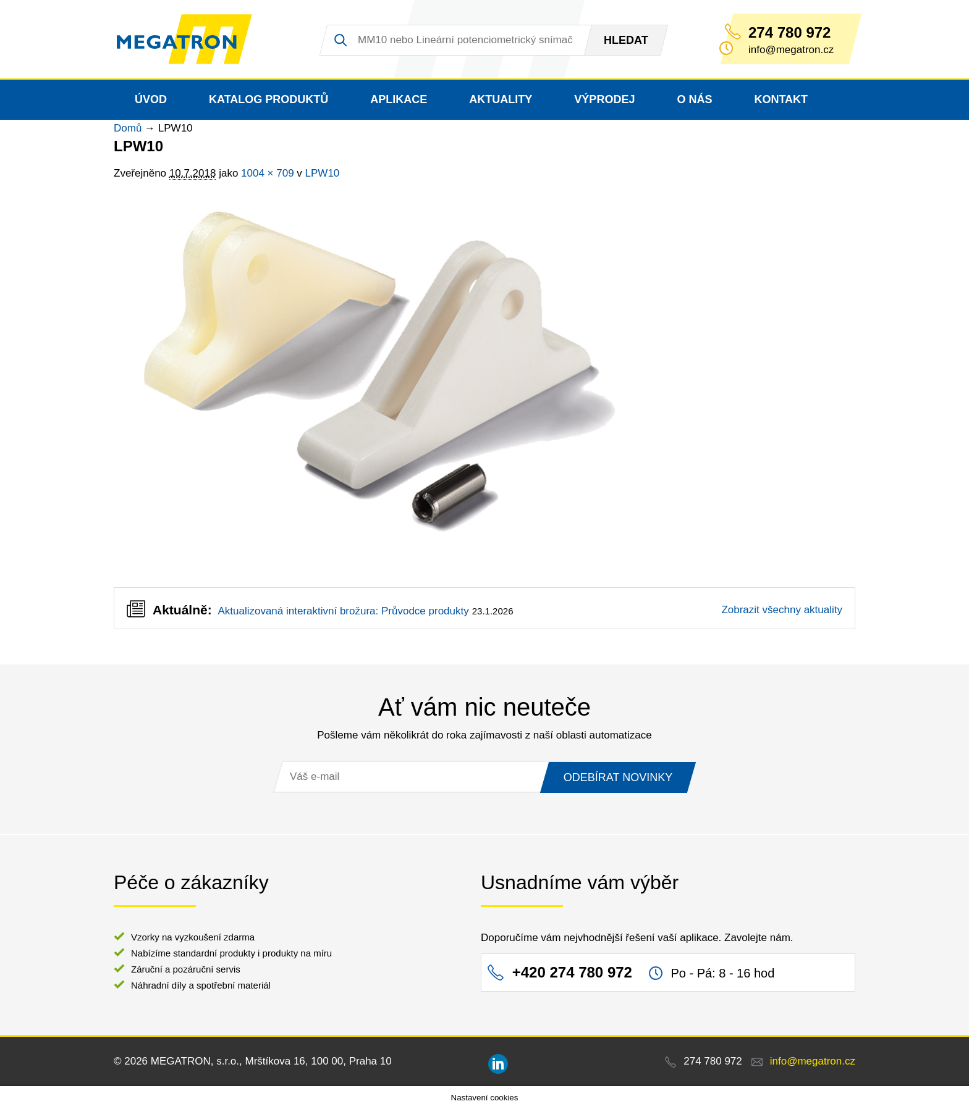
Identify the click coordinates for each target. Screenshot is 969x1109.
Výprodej (604, 99)
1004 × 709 (267, 173)
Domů (128, 128)
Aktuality (500, 99)
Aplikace (398, 99)
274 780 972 (789, 32)
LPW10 (322, 173)
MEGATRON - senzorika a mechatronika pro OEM (184, 39)
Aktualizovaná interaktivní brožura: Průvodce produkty (343, 611)
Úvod (151, 99)
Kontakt (781, 99)
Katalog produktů (268, 99)
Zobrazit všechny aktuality (781, 610)
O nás (694, 99)
